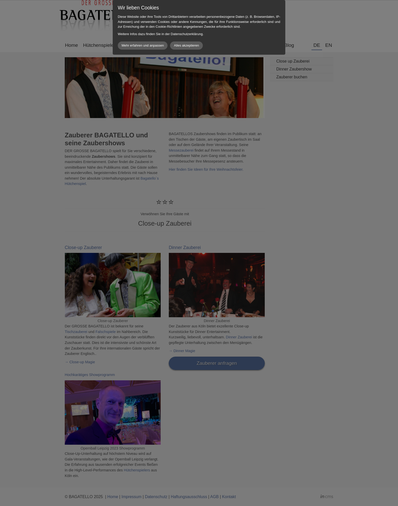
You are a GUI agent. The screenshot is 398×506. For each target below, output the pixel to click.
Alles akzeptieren (186, 45)
